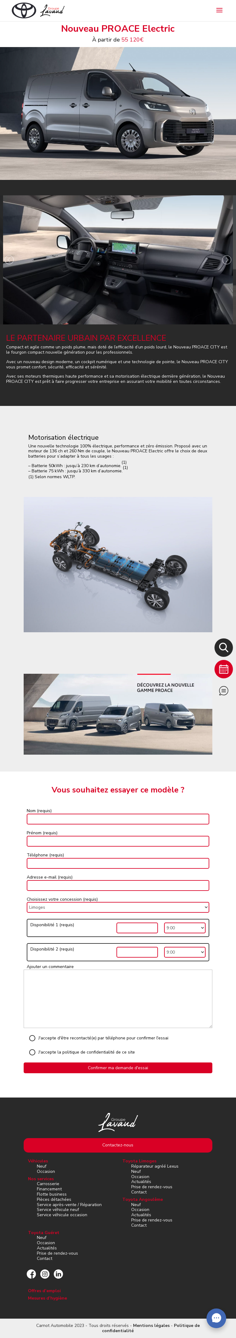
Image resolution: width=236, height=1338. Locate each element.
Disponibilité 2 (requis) (52, 949)
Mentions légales (151, 1325)
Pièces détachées (54, 1199)
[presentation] (9, 260)
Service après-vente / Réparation (69, 1205)
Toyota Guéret (43, 1233)
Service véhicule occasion (62, 1215)
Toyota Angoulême (142, 1199)
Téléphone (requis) (45, 855)
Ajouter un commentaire (50, 967)
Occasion (46, 1171)
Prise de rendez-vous (151, 1187)
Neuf (41, 1166)
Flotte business (52, 1194)
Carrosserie (48, 1184)
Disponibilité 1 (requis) (52, 925)
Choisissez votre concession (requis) (62, 899)
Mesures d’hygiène (47, 1298)
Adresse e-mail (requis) (50, 877)
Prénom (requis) (42, 833)
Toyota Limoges (139, 1161)
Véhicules (38, 1161)
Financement (49, 1189)
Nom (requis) (39, 811)
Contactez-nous (117, 1145)
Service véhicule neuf (58, 1210)
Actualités (141, 1182)
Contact (139, 1192)
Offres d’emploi (44, 1291)
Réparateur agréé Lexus (155, 1166)
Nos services (41, 1179)
